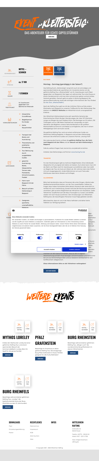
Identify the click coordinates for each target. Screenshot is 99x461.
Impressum (34, 429)
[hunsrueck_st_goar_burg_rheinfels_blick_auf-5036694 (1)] (17, 368)
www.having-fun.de (78, 152)
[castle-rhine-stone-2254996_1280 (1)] (82, 314)
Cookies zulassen (74, 249)
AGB (31, 432)
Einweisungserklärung (16, 429)
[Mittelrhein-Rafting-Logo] (11, 3)
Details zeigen (79, 244)
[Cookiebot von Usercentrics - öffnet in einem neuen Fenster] (79, 210)
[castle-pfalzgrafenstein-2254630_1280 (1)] (49, 314)
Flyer (10, 426)
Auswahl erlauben (49, 249)
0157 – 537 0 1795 (82, 436)
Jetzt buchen (34, 436)
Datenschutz (34, 426)
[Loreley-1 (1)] (17, 314)
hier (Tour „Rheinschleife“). (55, 102)
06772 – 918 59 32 (83, 434)
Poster (11, 432)
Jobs (31, 439)
